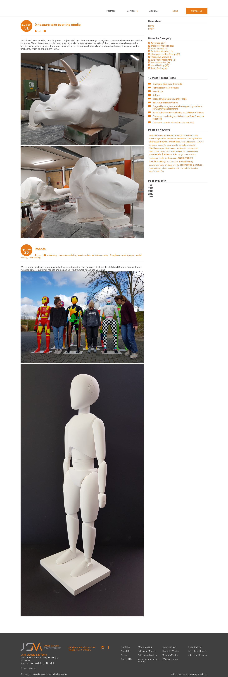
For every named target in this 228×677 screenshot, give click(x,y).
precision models (172, 165)
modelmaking (186, 161)
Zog (162, 171)
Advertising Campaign (173, 135)
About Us (154, 11)
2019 (150, 191)
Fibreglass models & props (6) (165, 54)
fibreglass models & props (122, 255)
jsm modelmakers (190, 151)
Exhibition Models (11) (162, 51)
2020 (150, 188)
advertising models (157, 138)
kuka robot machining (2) (163, 60)
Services (132, 11)
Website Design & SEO (180, 674)
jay (39, 31)
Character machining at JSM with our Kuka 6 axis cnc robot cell (178, 117)
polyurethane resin (156, 165)
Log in (151, 28)
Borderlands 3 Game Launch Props (170, 99)
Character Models (170, 651)
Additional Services (197, 655)
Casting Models (195, 138)
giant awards (170, 148)
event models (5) (159, 48)
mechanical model (156, 158)
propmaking (186, 165)
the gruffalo (185, 168)
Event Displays (169, 647)
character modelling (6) (162, 46)
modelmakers (172, 162)
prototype (197, 165)
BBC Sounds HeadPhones (165, 102)
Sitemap (32, 668)
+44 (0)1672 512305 (80, 650)
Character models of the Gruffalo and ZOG (173, 122)
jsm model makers (174, 151)
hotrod (162, 151)
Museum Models (170, 655)
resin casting (34, 257)
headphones (154, 151)
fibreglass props (156, 148)
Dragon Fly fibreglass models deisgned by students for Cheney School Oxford (177, 107)
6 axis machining (156, 135)
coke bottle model (188, 142)
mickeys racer (170, 158)
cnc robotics (174, 142)
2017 (150, 194)
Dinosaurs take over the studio (58, 25)
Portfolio (111, 11)
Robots (40, 249)
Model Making (145, 647)
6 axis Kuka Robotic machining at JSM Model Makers (178, 112)
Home (151, 26)
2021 (150, 185)
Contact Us (196, 11)
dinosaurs (153, 145)
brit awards (171, 139)
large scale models (187, 154)
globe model (192, 148)
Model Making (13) (160, 65)
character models (158, 141)
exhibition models (100, 255)
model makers (185, 157)
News (175, 11)
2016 (150, 196)
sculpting (171, 168)
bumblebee (181, 139)
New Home (158, 91)
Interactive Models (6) (161, 57)
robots (164, 168)
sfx (177, 168)
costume (200, 142)
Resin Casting (195, 647)
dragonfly (162, 145)
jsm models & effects (160, 154)
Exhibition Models (146, 651)
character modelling (67, 255)
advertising (52, 255)
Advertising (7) (158, 43)
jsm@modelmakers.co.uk (82, 647)
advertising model (190, 135)
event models (84, 255)
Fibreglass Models (197, 651)
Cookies (24, 668)
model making (157, 161)
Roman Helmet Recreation (166, 88)
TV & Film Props (170, 659)
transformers (154, 171)
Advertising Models (147, 655)
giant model (181, 148)
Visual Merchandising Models (148, 660)
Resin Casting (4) (159, 68)
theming (194, 168)
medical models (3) (160, 62)
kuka (175, 154)
